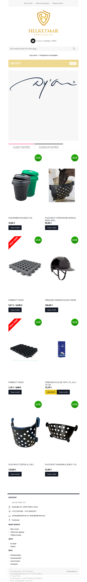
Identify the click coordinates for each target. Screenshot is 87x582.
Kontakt (13, 544)
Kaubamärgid (15, 555)
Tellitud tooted (57, 3)
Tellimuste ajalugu (42, 3)
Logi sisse (33, 55)
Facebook (15, 520)
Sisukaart (14, 564)
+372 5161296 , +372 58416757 (24, 511)
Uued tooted (21, 147)
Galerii (12, 546)
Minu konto (28, 3)
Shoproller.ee (72, 571)
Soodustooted (49, 147)
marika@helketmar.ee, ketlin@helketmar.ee (28, 516)
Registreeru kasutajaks (49, 55)
